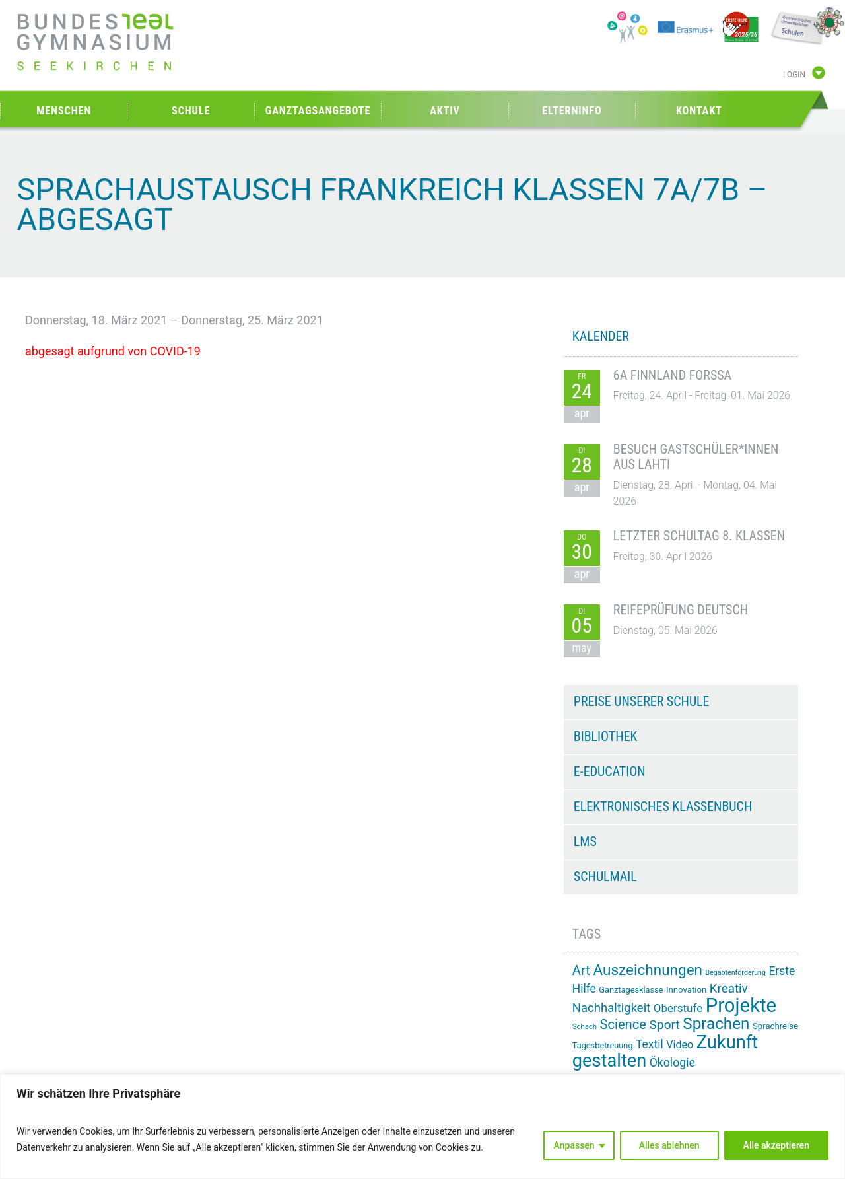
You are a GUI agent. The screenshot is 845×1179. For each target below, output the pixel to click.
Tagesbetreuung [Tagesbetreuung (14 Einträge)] (602, 1045)
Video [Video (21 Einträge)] (679, 1044)
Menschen (63, 110)
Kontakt (699, 110)
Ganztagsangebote (318, 110)
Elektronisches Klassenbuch (663, 806)
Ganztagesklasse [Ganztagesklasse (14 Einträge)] (631, 990)
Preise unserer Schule (642, 701)
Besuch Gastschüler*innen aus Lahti (696, 457)
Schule (191, 110)
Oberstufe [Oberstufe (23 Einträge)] (678, 1008)
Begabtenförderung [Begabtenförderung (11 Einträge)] (736, 972)
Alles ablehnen (669, 1145)
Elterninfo (571, 110)
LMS (585, 841)
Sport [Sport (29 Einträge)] (665, 1024)
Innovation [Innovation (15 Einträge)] (686, 990)
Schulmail (605, 876)
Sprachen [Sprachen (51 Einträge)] (716, 1024)
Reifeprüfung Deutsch (680, 610)
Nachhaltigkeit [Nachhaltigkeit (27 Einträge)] (611, 1008)
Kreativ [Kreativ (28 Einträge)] (729, 989)
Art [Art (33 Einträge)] (581, 970)
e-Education (610, 771)
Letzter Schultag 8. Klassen (699, 536)
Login (794, 74)
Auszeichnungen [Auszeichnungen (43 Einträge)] (647, 970)
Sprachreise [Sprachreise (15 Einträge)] (775, 1026)
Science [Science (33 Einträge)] (622, 1024)
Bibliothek (606, 736)
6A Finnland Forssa (672, 375)
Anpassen (574, 1145)
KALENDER (600, 336)
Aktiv (445, 110)
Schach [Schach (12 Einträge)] (584, 1026)
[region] (422, 1126)
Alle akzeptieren (776, 1145)
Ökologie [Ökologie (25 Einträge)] (672, 1062)
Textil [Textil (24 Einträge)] (649, 1044)
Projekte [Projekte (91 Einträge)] (741, 1005)
